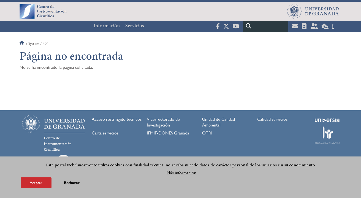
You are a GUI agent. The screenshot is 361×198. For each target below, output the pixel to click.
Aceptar (36, 185)
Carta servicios (105, 133)
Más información (181, 175)
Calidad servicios (272, 119)
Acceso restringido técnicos (117, 119)
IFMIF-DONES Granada (168, 133)
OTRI (207, 133)
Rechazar (72, 185)
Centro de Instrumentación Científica (58, 144)
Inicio (22, 43)
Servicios (134, 26)
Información (107, 26)
